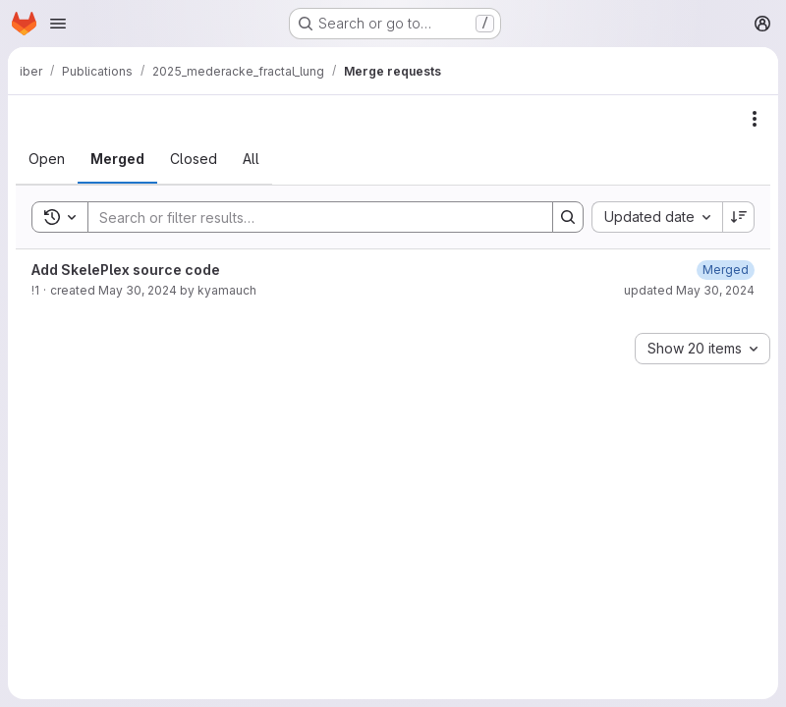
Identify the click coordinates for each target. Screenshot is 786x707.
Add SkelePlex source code (125, 269)
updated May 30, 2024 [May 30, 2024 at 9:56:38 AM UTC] (689, 290)
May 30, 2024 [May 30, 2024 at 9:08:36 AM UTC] (137, 290)
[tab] (47, 159)
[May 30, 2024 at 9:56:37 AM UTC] (726, 269)
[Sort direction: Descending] (739, 217)
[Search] (310, 217)
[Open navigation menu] (58, 23)
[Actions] (754, 119)
